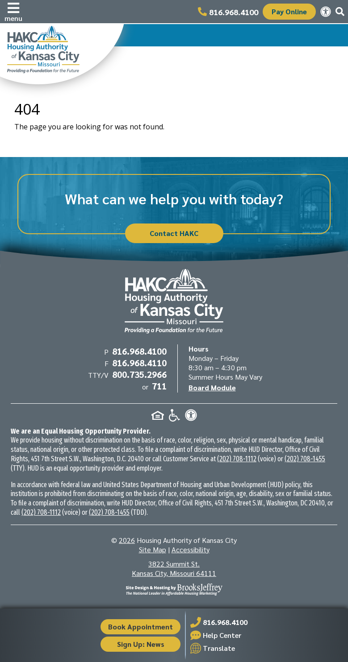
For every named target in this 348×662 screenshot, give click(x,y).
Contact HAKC (174, 233)
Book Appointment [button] (140, 626)
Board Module (212, 387)
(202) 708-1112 (236, 459)
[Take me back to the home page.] (62, 53)
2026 (127, 540)
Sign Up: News (140, 644)
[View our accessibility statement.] (325, 11)
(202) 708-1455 (305, 459)
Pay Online (289, 11)
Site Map (152, 549)
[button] (13, 11)
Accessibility (191, 549)
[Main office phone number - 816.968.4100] (228, 11)
